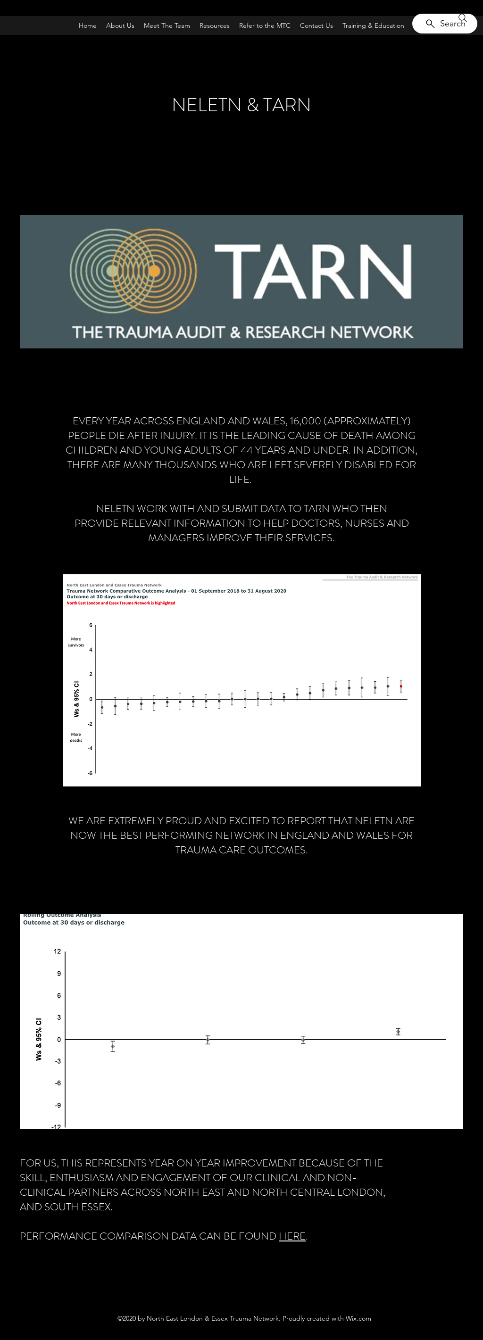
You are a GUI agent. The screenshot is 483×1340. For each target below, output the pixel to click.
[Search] (444, 23)
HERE (292, 1236)
